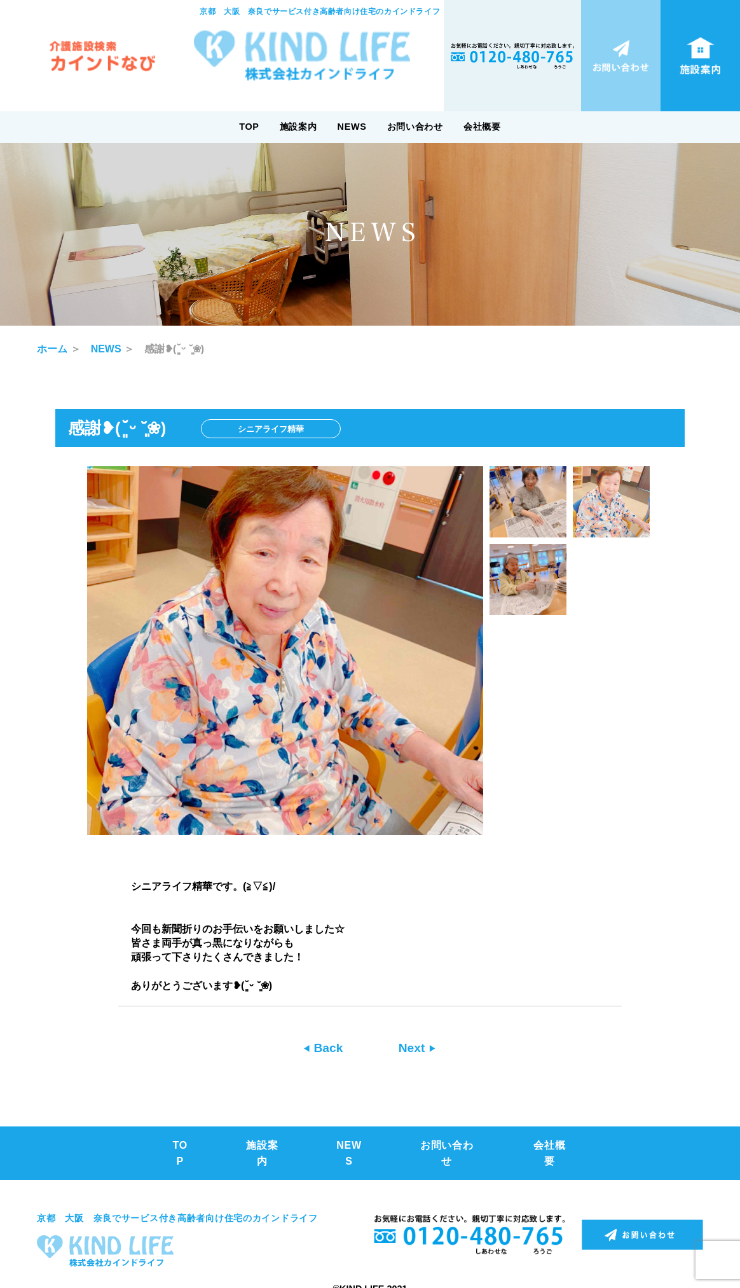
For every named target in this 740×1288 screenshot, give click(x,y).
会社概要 (482, 126)
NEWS (352, 126)
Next (413, 1048)
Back (326, 1048)
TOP (249, 126)
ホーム (52, 348)
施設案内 (298, 126)
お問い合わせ (415, 126)
